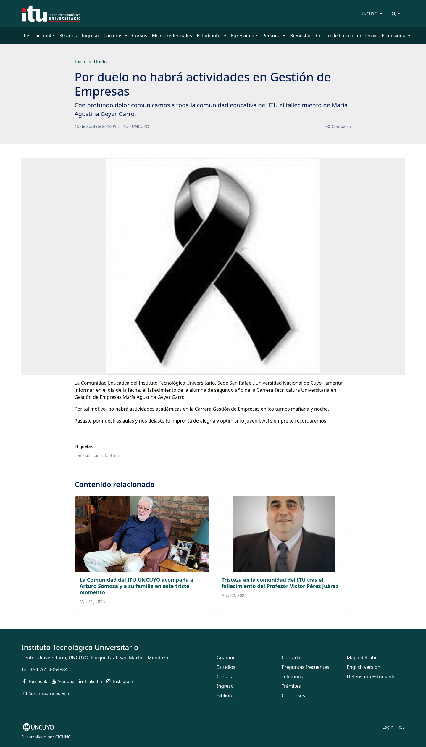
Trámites (291, 686)
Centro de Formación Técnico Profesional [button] (361, 35)
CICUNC (63, 737)
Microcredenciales (172, 35)
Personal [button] (272, 35)
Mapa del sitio (362, 657)
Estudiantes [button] (210, 35)
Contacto (292, 657)
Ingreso (90, 35)
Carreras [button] (114, 35)
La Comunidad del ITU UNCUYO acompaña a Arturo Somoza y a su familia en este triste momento (136, 586)
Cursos (139, 35)
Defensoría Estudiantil (371, 676)
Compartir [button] (338, 126)
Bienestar (300, 35)
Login (388, 727)
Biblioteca (227, 695)
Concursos (293, 695)
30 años (68, 35)
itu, (117, 455)
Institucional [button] (37, 35)
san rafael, (103, 455)
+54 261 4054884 (48, 669)
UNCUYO (369, 13)
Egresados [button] (242, 35)
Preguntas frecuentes (305, 667)
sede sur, (83, 455)
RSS (401, 727)
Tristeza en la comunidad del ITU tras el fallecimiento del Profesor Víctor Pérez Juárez (280, 582)
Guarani (225, 657)
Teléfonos (292, 676)
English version (363, 667)
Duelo (100, 61)
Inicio (81, 61)
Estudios (226, 667)
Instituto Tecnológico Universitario (79, 647)
